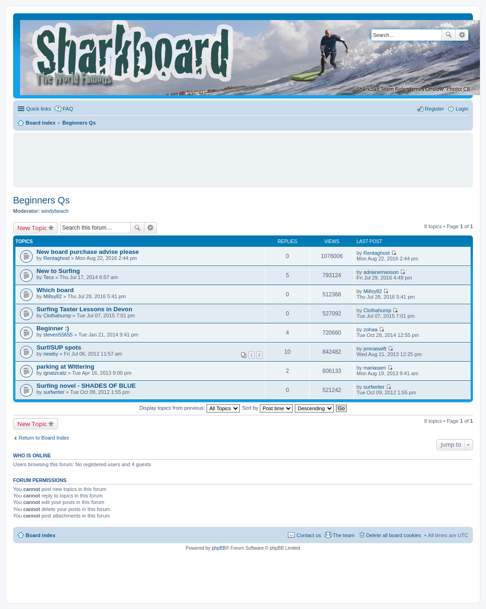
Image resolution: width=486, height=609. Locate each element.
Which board (55, 290)
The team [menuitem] (343, 535)
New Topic (32, 228)
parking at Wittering (65, 366)
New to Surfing (58, 270)
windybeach (55, 211)
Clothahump (57, 315)
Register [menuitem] (434, 109)
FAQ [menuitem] (68, 109)
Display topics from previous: (189, 408)
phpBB (219, 548)
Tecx (48, 277)
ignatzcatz (55, 373)
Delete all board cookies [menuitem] (393, 535)
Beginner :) (52, 328)
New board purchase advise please (87, 251)
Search (449, 35)
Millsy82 (52, 296)
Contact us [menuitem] (308, 535)
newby (50, 354)
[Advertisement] (243, 156)
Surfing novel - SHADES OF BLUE (86, 385)
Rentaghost (56, 258)
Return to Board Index (44, 438)
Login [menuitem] (462, 109)
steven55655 (58, 334)
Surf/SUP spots (58, 347)
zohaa (371, 329)
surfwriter (53, 392)
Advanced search (462, 35)
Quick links (38, 109)
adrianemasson (381, 272)
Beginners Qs (41, 200)
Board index (41, 535)
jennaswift (375, 348)
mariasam (375, 368)
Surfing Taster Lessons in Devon (84, 309)
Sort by (267, 408)
